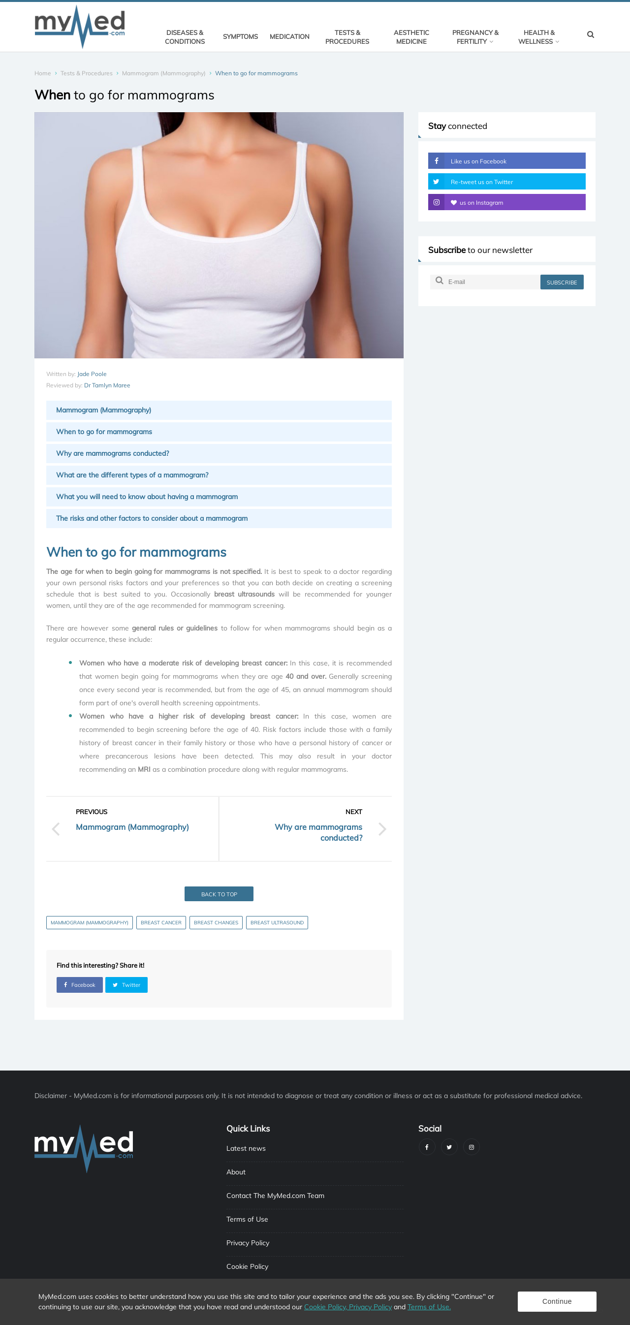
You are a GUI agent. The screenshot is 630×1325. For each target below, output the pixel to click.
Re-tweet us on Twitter (470, 181)
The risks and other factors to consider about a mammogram (152, 518)
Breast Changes (216, 922)
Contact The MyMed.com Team (275, 1195)
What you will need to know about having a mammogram (147, 496)
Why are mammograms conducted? (112, 453)
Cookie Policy (247, 1266)
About (236, 1171)
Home (42, 73)
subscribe (562, 282)
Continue (557, 1301)
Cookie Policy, (326, 1306)
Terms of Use (247, 1219)
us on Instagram (466, 202)
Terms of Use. (429, 1306)
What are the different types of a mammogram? (132, 475)
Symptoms (240, 36)
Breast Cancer (161, 922)
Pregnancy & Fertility (475, 37)
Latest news (246, 1148)
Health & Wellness (538, 37)
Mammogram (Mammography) (164, 73)
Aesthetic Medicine (411, 37)
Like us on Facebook (467, 161)
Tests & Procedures (347, 37)
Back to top (219, 894)
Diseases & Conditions (185, 37)
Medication (290, 36)
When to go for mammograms (104, 431)
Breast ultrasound (277, 922)
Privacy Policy (247, 1242)
